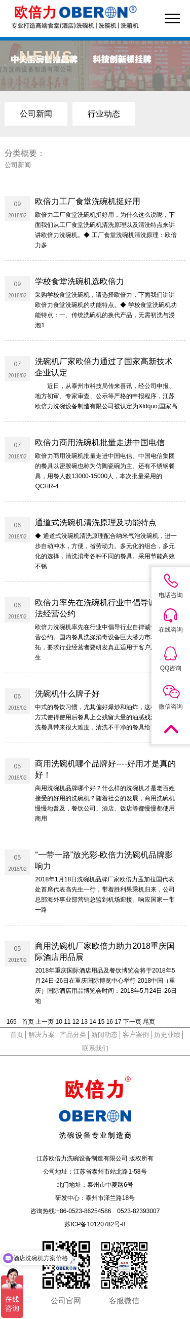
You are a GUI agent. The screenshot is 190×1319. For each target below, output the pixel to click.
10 (58, 1021)
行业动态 (104, 113)
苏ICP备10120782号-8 (94, 1224)
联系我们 (95, 1048)
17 (118, 1021)
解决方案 (41, 1034)
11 (67, 1021)
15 (101, 1021)
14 (92, 1021)
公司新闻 (36, 113)
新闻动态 (104, 1034)
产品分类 (73, 1034)
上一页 (44, 1021)
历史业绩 (167, 1034)
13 (84, 1021)
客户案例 (136, 1034)
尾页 (149, 1021)
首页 (28, 1021)
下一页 (132, 1021)
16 (109, 1021)
